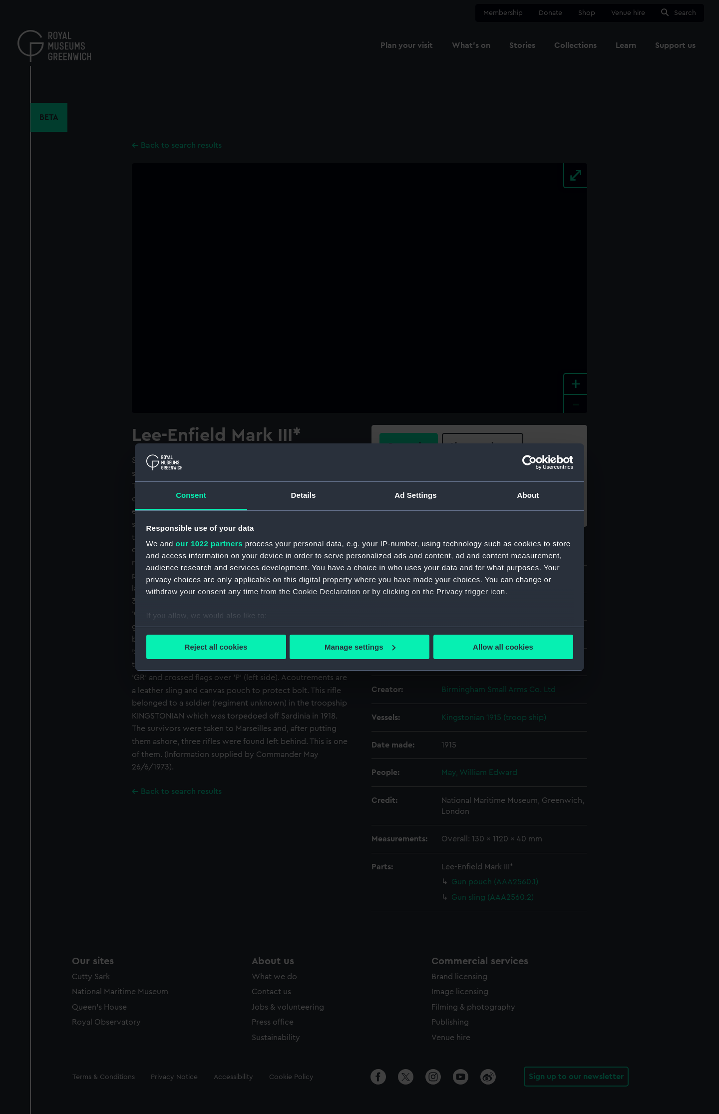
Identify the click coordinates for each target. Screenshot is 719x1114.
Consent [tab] (191, 495)
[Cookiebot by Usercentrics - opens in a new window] (529, 462)
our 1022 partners (209, 543)
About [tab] (528, 495)
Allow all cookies (503, 647)
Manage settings (360, 647)
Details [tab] (303, 495)
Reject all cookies (216, 647)
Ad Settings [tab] (415, 495)
